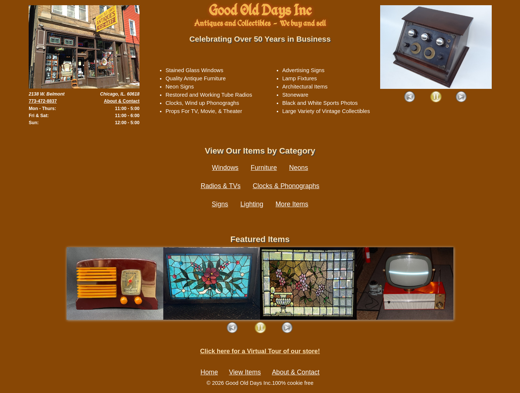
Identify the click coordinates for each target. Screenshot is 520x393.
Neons (298, 167)
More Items (292, 204)
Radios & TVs (220, 186)
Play (436, 97)
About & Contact (121, 101)
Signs (220, 204)
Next (461, 97)
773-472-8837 (43, 101)
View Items (245, 372)
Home (209, 372)
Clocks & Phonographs (286, 186)
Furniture (264, 167)
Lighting (251, 204)
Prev (410, 97)
